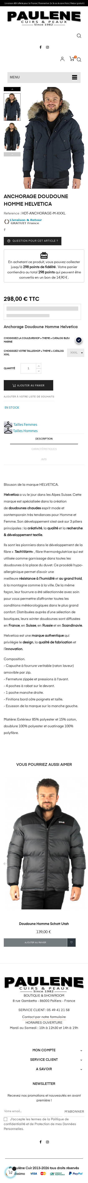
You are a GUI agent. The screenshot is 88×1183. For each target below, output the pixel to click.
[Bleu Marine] (78, 340)
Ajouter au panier (28, 385)
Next (12, 89)
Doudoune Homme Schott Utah (44, 924)
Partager (4, 230)
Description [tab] (44, 439)
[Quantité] (28, 368)
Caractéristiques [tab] (44, 449)
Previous (12, 154)
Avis (44, 459)
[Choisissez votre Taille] (75, 353)
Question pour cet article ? (32, 241)
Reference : (12, 213)
